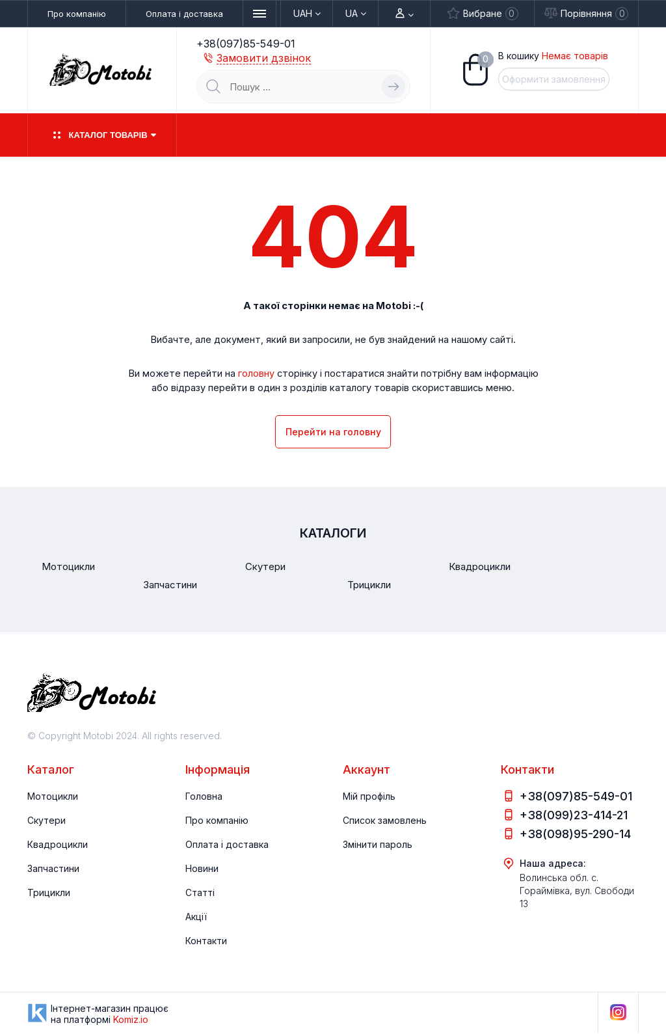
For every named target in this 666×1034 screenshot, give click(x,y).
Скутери (46, 820)
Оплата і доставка (184, 13)
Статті (200, 892)
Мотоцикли (52, 796)
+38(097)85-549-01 (245, 43)
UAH (307, 13)
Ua (355, 13)
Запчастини (53, 868)
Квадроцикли (57, 844)
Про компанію (76, 13)
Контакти (206, 940)
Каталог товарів (102, 135)
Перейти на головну (333, 431)
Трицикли (48, 892)
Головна (203, 796)
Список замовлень (385, 820)
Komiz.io (130, 1019)
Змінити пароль (377, 844)
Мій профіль (369, 796)
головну (256, 373)
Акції (196, 916)
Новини (202, 868)
